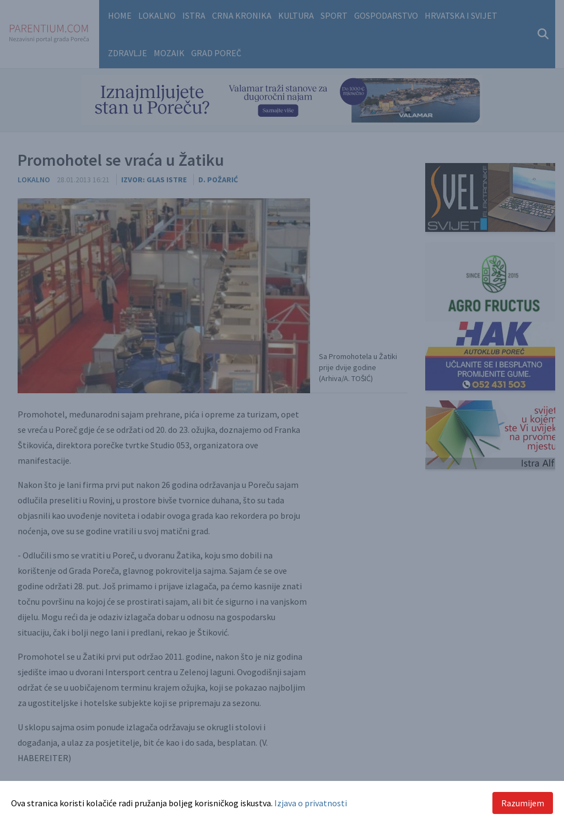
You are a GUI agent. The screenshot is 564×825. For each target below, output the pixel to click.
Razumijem (522, 802)
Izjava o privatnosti (310, 802)
